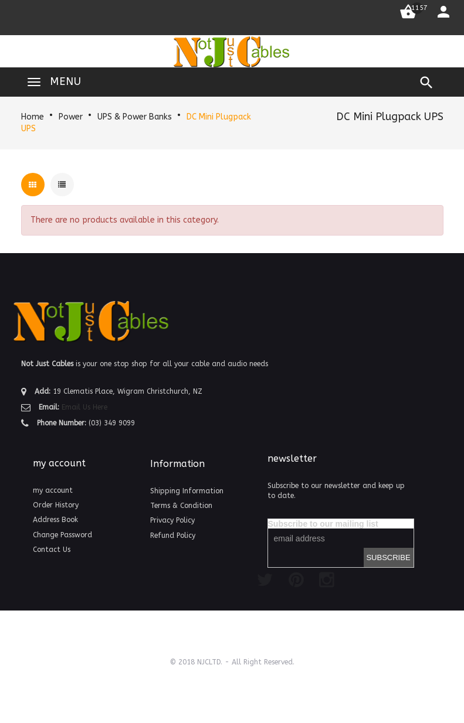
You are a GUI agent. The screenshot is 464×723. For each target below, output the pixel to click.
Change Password (62, 535)
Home (32, 117)
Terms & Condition (181, 506)
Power (71, 117)
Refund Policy (172, 535)
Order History (56, 505)
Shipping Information (186, 491)
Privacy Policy (172, 520)
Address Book (55, 520)
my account (53, 490)
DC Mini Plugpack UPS (389, 116)
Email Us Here (84, 407)
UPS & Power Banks (134, 117)
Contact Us (51, 549)
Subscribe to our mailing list (323, 523)
